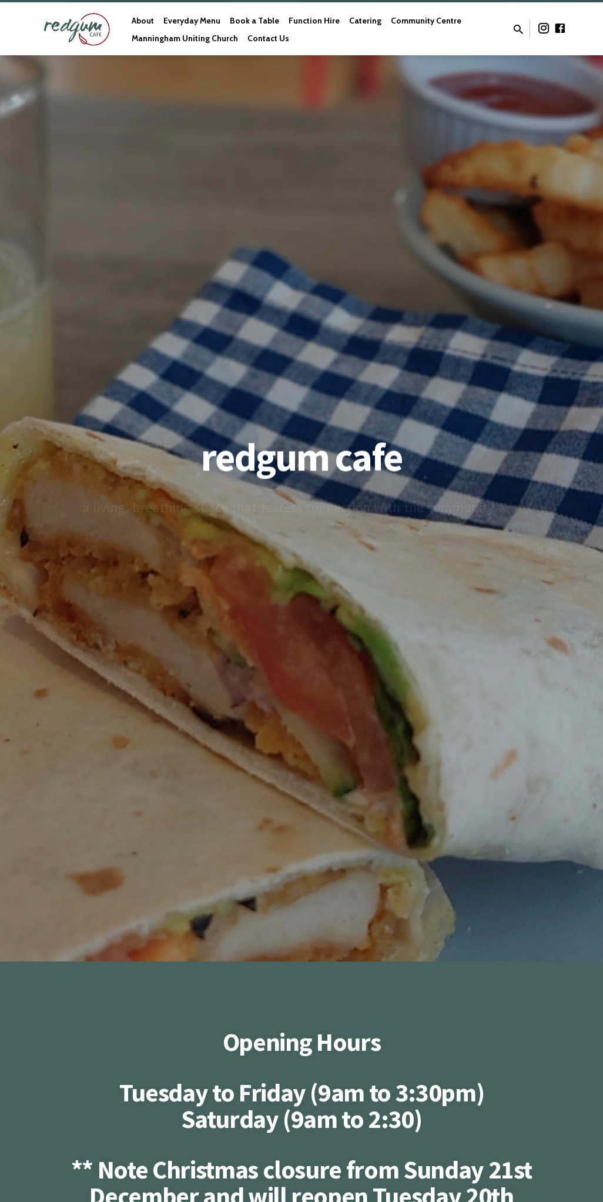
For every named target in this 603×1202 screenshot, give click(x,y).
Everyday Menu (191, 20)
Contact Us (268, 38)
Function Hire (314, 20)
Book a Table (254, 20)
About (143, 20)
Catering (365, 20)
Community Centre (426, 20)
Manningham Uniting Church (185, 38)
